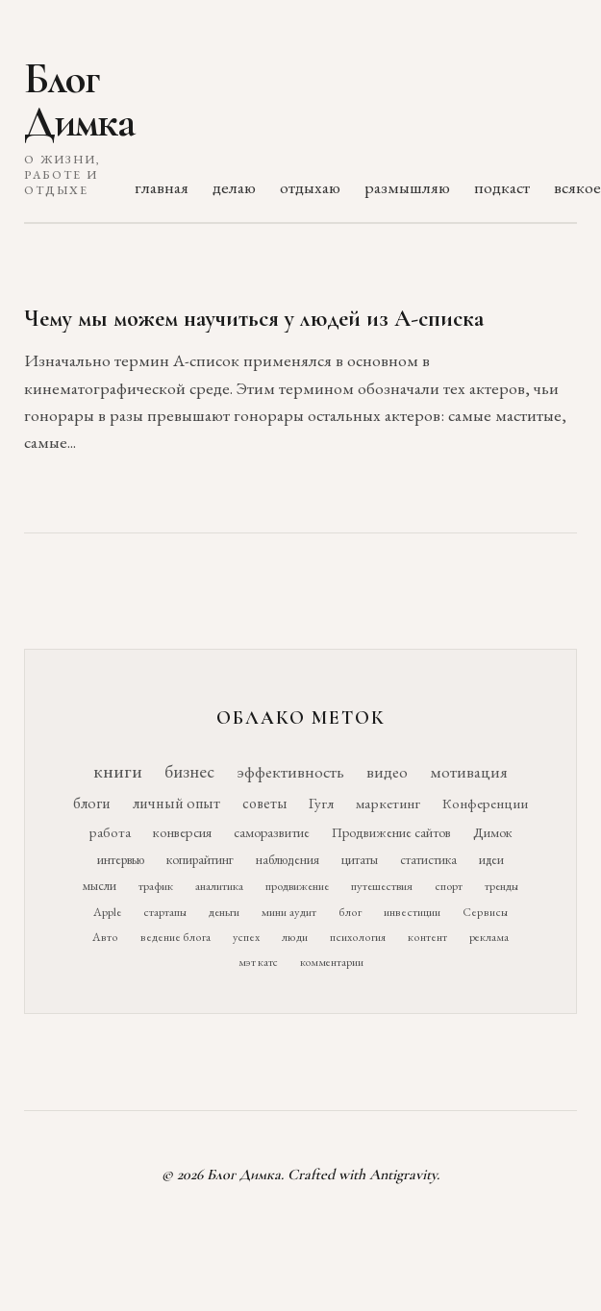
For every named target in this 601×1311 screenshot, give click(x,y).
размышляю (407, 187)
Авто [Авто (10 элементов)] (105, 937)
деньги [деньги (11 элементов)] (224, 911)
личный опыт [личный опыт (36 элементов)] (176, 803)
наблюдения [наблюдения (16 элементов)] (287, 859)
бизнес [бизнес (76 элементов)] (189, 771)
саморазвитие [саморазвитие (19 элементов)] (272, 832)
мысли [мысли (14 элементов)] (99, 886)
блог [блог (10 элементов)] (350, 912)
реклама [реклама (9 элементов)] (489, 937)
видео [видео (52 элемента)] (387, 771)
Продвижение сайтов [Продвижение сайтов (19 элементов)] (391, 832)
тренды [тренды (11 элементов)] (501, 886)
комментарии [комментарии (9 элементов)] (331, 962)
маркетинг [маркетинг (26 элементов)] (388, 803)
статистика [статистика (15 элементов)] (428, 859)
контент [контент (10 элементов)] (427, 937)
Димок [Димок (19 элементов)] (493, 832)
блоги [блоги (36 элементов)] (92, 803)
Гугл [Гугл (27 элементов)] (321, 803)
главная (161, 187)
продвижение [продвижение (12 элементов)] (297, 886)
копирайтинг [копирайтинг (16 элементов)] (200, 859)
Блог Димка (79, 100)
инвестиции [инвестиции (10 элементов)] (412, 912)
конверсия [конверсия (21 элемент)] (182, 832)
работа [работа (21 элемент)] (110, 832)
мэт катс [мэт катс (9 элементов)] (258, 962)
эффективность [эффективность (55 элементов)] (290, 771)
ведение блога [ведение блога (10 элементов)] (175, 937)
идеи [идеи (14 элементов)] (491, 860)
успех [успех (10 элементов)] (246, 937)
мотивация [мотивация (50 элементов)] (469, 771)
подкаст (502, 187)
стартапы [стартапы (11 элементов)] (165, 911)
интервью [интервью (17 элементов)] (120, 859)
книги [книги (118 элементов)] (117, 770)
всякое (577, 187)
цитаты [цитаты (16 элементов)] (359, 859)
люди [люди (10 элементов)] (295, 937)
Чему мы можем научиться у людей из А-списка (254, 319)
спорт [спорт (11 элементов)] (449, 886)
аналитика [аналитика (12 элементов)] (219, 886)
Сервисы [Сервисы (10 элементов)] (485, 912)
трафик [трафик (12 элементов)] (155, 886)
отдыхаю (310, 187)
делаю (234, 187)
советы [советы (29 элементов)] (264, 803)
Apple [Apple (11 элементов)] (107, 911)
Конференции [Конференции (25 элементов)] (485, 803)
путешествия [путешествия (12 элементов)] (382, 886)
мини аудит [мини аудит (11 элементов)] (289, 911)
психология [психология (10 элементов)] (358, 937)
